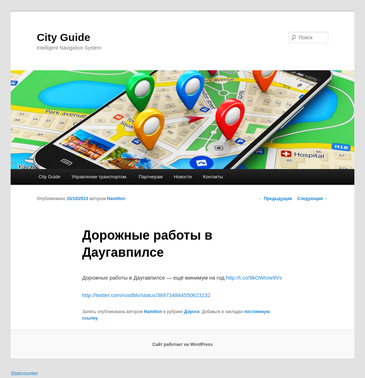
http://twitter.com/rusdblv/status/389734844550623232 (146, 295)
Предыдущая (275, 198)
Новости (183, 176)
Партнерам (151, 176)
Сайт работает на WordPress (182, 344)
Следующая (312, 198)
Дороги (192, 311)
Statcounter (24, 373)
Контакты (213, 176)
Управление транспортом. (100, 176)
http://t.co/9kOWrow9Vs (254, 278)
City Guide (63, 37)
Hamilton (116, 198)
